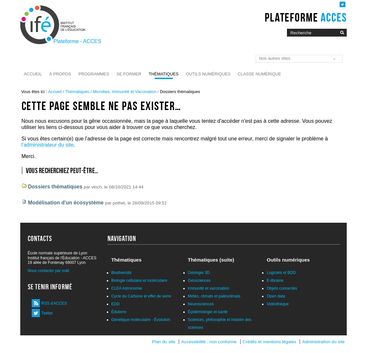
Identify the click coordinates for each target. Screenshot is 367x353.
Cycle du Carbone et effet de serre (141, 296)
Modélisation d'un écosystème (66, 202)
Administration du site (323, 341)
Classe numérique (259, 74)
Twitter (47, 313)
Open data (276, 296)
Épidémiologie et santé (207, 312)
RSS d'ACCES (54, 303)
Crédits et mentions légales (269, 341)
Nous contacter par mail (48, 270)
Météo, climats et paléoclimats (214, 296)
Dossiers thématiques (55, 186)
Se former (128, 74)
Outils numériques (208, 74)
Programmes (93, 74)
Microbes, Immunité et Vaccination (125, 91)
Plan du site (163, 341)
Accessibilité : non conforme (209, 341)
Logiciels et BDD (281, 272)
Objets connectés (282, 288)
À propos (60, 74)
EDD (115, 304)
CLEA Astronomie (126, 288)
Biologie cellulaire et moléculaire (139, 280)
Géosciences (199, 280)
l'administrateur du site (48, 145)
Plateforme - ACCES (77, 41)
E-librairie (275, 280)
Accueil (33, 74)
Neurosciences (201, 304)
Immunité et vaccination (208, 288)
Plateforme (306, 17)
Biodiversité (121, 272)
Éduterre (118, 312)
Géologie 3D (199, 272)
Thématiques (163, 74)
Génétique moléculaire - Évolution (140, 319)
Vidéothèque (278, 304)
